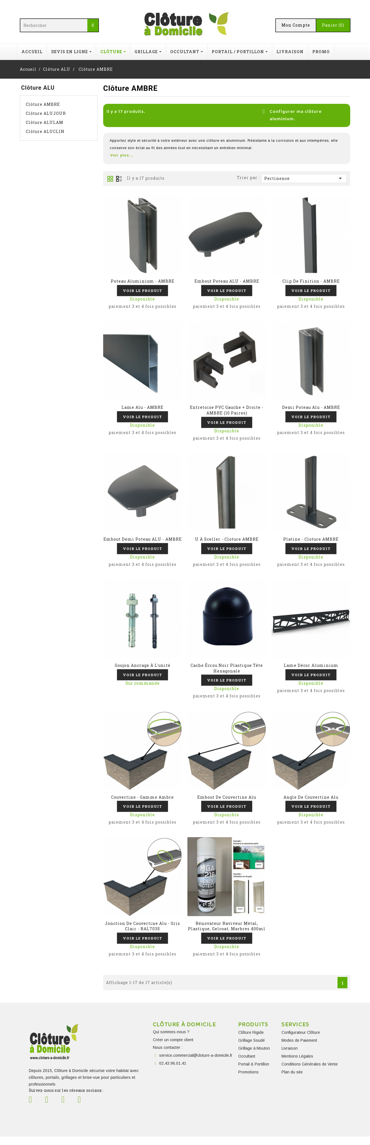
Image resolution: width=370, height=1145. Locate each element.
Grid (110, 179)
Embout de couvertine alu (226, 802)
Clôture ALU (38, 87)
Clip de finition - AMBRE (311, 281)
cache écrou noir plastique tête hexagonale (227, 672)
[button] (227, 155)
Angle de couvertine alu (311, 802)
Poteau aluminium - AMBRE (142, 281)
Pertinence (304, 178)
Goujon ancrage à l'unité (142, 669)
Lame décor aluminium (311, 669)
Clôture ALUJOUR (46, 113)
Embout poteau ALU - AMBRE (226, 281)
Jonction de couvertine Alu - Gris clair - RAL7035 (142, 933)
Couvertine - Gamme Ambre (142, 802)
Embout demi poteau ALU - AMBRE (142, 542)
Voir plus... (121, 155)
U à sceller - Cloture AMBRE (227, 542)
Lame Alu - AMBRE (142, 408)
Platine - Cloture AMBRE (311, 542)
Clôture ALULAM (44, 122)
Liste (119, 179)
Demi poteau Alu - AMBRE (311, 408)
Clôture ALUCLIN (45, 131)
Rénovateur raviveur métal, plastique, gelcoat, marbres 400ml (226, 933)
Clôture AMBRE (43, 104)
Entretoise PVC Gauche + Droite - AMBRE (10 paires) (226, 411)
